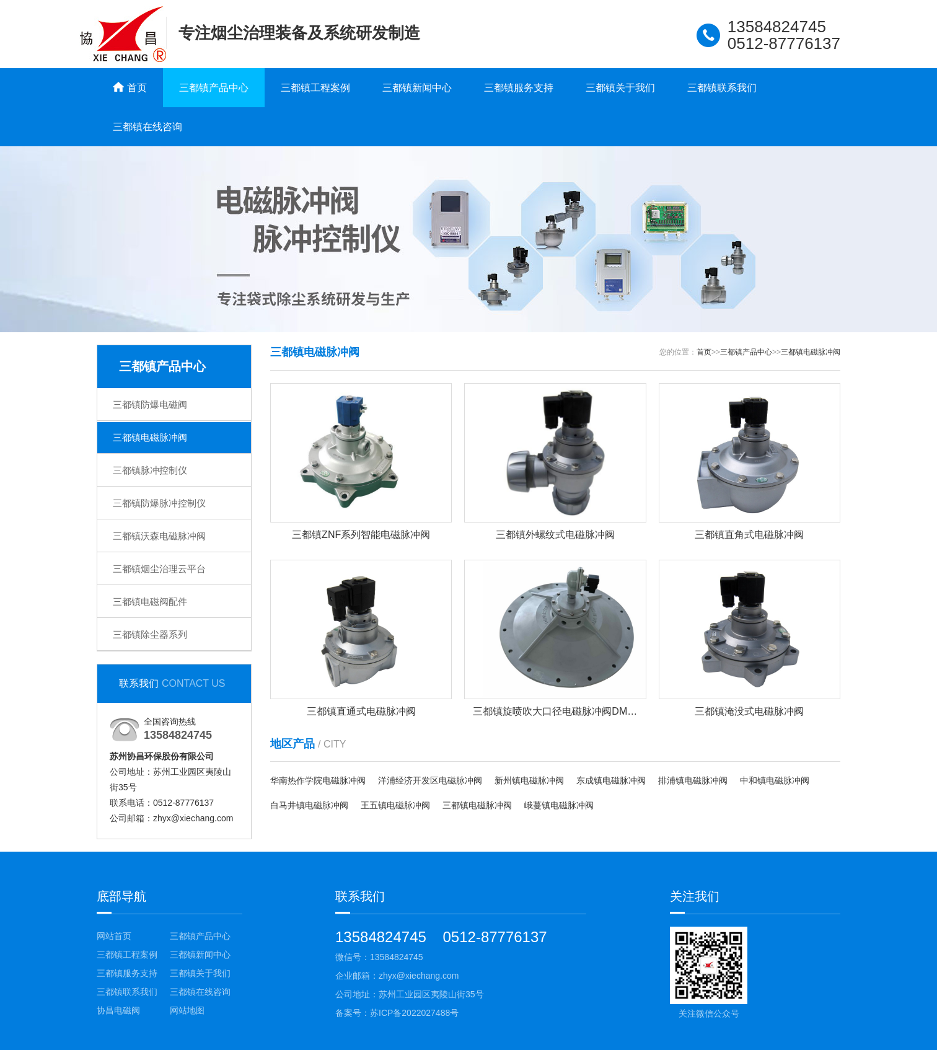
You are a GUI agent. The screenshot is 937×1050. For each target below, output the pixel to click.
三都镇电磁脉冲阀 (150, 437)
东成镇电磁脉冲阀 (611, 780)
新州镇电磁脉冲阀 (529, 780)
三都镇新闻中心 (417, 87)
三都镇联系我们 (722, 87)
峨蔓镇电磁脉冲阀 (559, 805)
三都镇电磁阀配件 (150, 601)
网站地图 (187, 1010)
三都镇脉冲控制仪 (150, 470)
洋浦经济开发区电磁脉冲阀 (430, 780)
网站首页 (114, 936)
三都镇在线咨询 (147, 126)
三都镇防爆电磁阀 (150, 404)
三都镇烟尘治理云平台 (159, 568)
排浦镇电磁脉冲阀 (693, 780)
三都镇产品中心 (214, 87)
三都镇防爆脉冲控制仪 (159, 503)
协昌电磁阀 (118, 1010)
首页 (704, 352)
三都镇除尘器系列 (150, 634)
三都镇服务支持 (518, 87)
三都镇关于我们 (620, 87)
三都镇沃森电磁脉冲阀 (159, 536)
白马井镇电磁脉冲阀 (309, 805)
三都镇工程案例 (315, 87)
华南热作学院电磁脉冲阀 (318, 780)
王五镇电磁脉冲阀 (395, 805)
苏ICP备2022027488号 (414, 1013)
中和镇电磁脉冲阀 (774, 780)
